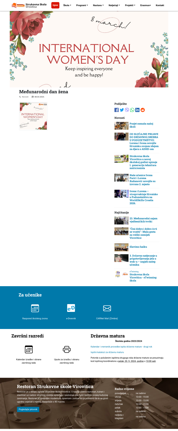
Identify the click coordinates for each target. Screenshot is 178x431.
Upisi (55, 5)
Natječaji (113, 5)
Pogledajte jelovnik (28, 409)
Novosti (24, 97)
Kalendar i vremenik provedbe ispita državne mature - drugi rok (122, 347)
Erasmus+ (145, 5)
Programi (81, 5)
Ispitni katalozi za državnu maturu (107, 352)
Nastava (97, 5)
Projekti (129, 5)
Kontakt (160, 5)
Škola (66, 5)
